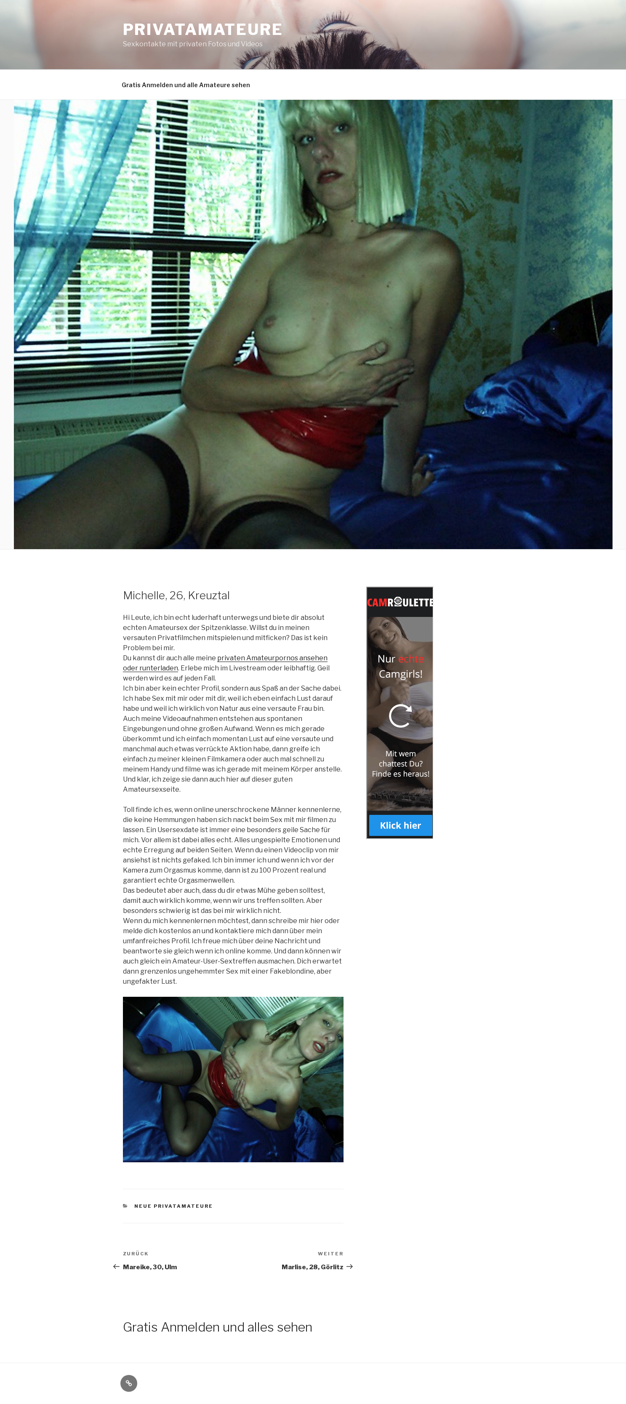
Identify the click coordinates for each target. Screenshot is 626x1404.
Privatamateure (203, 29)
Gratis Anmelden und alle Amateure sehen (186, 84)
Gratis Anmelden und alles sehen (217, 1327)
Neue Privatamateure (173, 1206)
